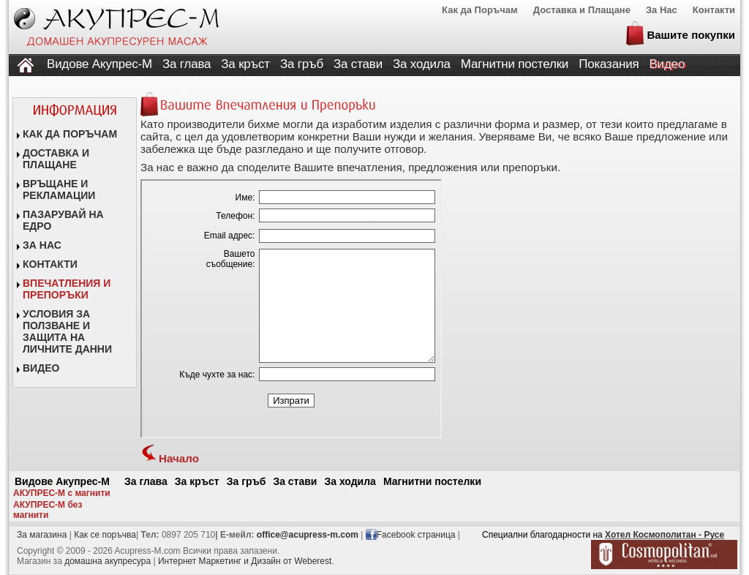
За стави (358, 64)
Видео (667, 64)
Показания (609, 64)
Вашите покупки (691, 35)
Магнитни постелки (514, 64)
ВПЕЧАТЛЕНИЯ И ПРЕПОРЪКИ (66, 289)
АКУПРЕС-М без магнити (47, 510)
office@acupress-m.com (307, 535)
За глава (186, 64)
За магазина (42, 535)
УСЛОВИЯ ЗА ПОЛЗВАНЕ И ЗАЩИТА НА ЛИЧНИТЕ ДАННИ (67, 331)
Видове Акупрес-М (99, 64)
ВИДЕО (41, 368)
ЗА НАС (42, 245)
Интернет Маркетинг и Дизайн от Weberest (244, 561)
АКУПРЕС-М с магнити (61, 493)
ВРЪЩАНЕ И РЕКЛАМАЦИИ (59, 189)
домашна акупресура (107, 561)
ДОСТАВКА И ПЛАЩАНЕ (56, 158)
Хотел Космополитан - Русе (664, 535)
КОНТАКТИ (50, 264)
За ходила (422, 64)
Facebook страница (416, 535)
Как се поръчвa (105, 535)
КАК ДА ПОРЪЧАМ (70, 134)
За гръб (301, 64)
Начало (169, 458)
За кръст (245, 64)
